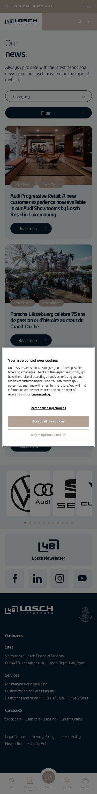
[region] (48, 397)
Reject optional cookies (48, 434)
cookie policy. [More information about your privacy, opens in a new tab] (41, 394)
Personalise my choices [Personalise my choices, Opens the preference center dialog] (48, 408)
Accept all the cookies (48, 421)
